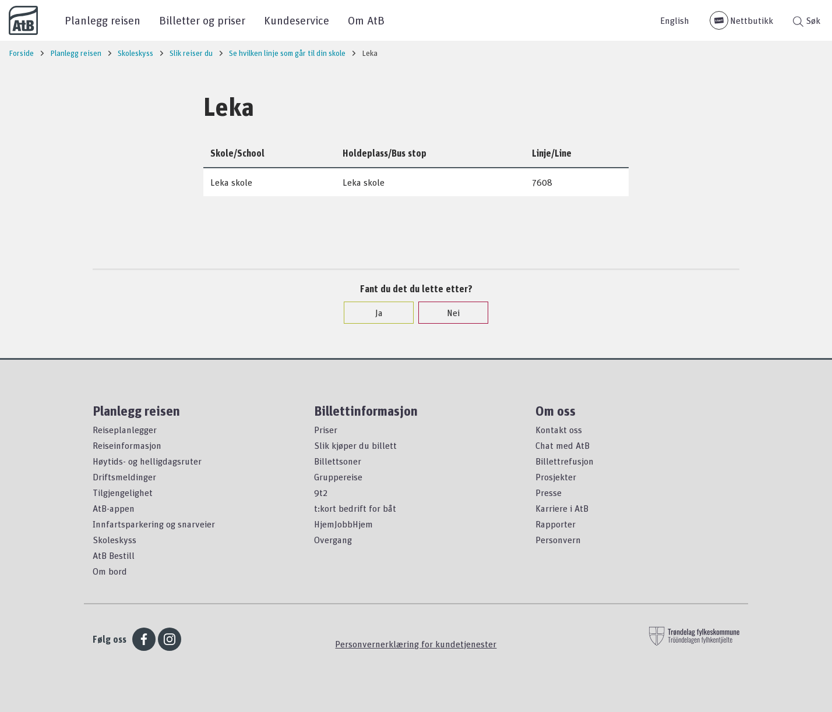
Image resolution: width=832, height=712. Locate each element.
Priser (325, 429)
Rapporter (555, 524)
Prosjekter (555, 477)
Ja (373, 312)
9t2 (320, 492)
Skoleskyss (114, 539)
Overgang (333, 539)
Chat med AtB (562, 445)
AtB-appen (114, 508)
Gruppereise (338, 477)
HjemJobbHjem (343, 524)
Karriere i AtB (561, 508)
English (674, 20)
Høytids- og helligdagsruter (147, 461)
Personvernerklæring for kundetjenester (415, 644)
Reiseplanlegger (125, 429)
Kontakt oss (558, 429)
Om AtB (366, 20)
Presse (548, 492)
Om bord (110, 571)
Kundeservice (296, 20)
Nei (447, 312)
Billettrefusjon (564, 461)
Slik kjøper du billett (355, 445)
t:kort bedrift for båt (355, 508)
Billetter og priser (202, 20)
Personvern (558, 539)
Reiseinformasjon (127, 445)
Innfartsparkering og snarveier (154, 524)
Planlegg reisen (102, 20)
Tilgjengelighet (123, 492)
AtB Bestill (114, 555)
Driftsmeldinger (124, 477)
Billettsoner (337, 461)
